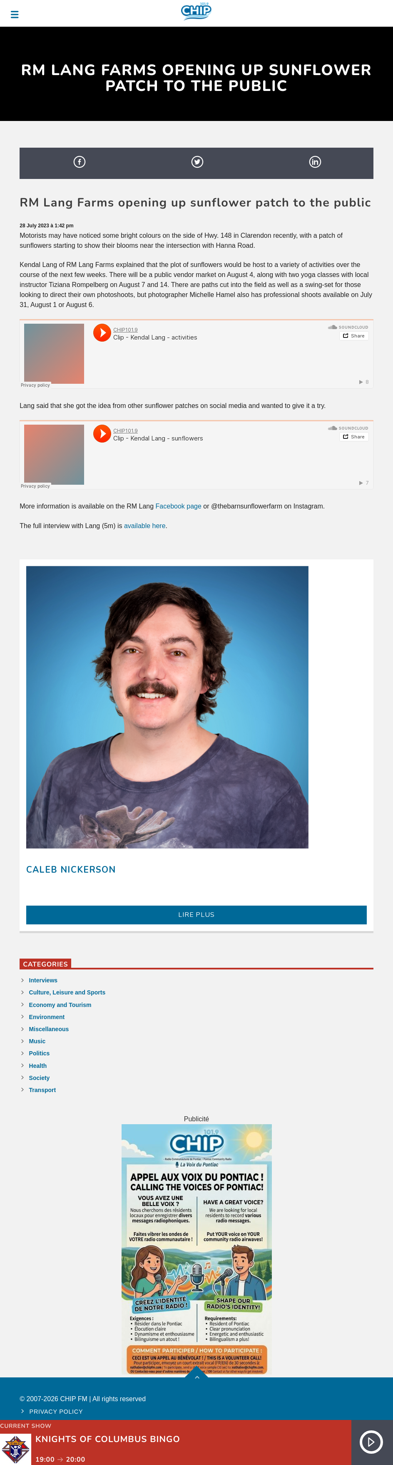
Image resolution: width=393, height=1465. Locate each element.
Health (38, 1065)
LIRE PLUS (196, 914)
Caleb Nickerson (71, 870)
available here (145, 525)
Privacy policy (56, 1411)
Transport (42, 1090)
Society (39, 1078)
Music (37, 1041)
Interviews (43, 980)
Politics (39, 1053)
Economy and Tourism (60, 1005)
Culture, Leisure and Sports (67, 992)
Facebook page (178, 506)
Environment (47, 1017)
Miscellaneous (49, 1029)
